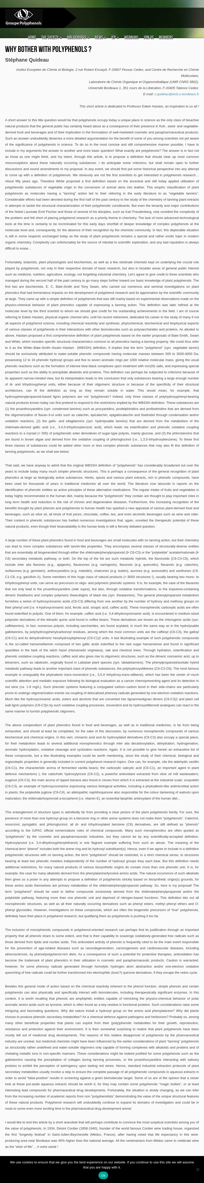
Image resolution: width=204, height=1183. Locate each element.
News (100, 37)
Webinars (131, 37)
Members (166, 37)
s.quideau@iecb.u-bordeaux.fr (177, 94)
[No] (197, 1169)
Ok (103, 1175)
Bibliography (78, 37)
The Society (51, 37)
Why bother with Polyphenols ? (48, 49)
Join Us (149, 37)
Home (32, 37)
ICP (115, 37)
